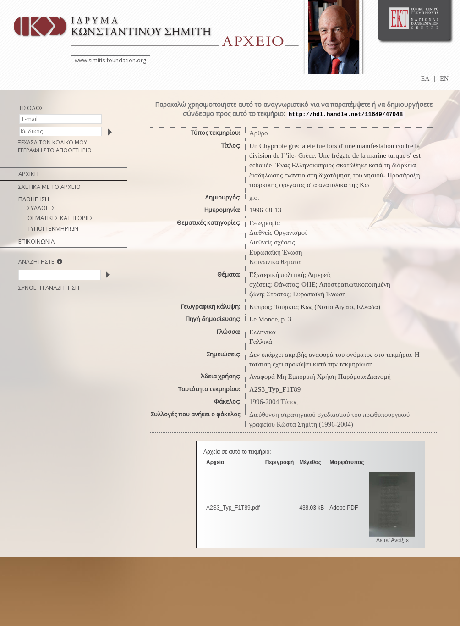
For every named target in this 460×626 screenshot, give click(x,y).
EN (444, 78)
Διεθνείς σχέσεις (272, 242)
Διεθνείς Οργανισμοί (278, 232)
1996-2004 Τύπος (273, 401)
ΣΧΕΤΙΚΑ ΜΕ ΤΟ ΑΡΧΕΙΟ (49, 187)
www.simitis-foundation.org (110, 60)
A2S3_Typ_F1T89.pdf (233, 507)
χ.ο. (254, 197)
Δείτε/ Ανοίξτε (392, 540)
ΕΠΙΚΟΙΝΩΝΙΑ (36, 241)
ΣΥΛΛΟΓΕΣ (41, 208)
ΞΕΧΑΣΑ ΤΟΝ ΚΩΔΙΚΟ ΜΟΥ (52, 142)
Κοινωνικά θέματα (275, 262)
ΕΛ (425, 78)
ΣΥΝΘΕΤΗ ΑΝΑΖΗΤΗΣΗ (48, 287)
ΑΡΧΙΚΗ (28, 174)
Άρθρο (258, 133)
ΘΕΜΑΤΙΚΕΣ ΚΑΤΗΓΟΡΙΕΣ (60, 218)
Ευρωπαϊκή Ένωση (275, 252)
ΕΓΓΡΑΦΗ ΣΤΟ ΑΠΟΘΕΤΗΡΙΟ (55, 150)
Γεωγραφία (264, 223)
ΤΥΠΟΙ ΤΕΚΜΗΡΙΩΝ (52, 228)
